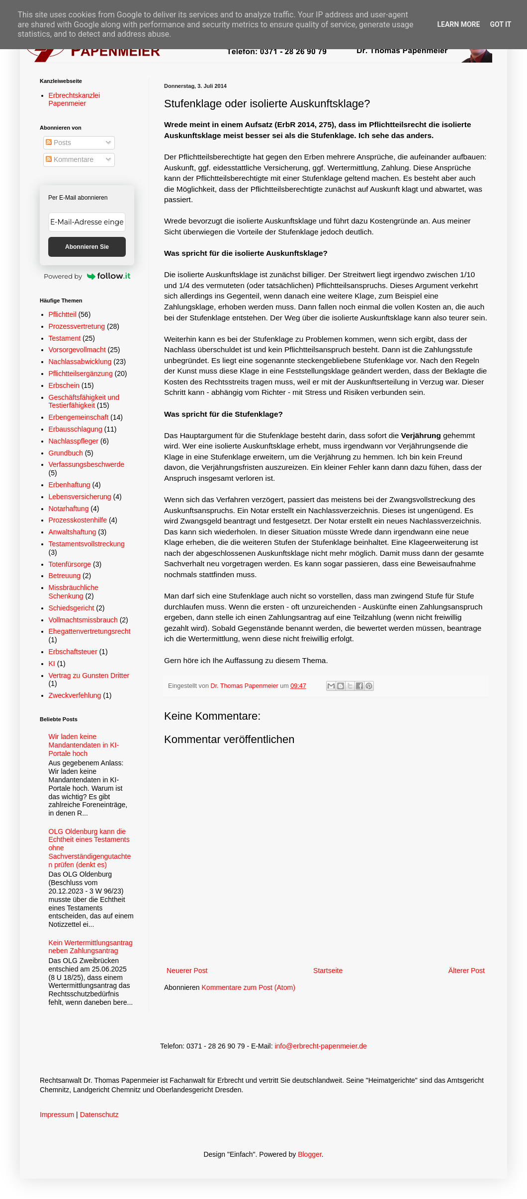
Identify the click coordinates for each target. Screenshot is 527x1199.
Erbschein (64, 385)
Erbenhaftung (69, 485)
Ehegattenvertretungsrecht (90, 631)
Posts (58, 143)
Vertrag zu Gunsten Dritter (89, 675)
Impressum (57, 1115)
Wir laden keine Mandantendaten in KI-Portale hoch (84, 745)
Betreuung (65, 576)
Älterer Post (466, 970)
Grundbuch (66, 453)
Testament (65, 338)
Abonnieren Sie (87, 246)
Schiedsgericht (71, 608)
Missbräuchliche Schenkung (73, 592)
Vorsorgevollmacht (77, 350)
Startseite (328, 970)
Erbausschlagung (75, 429)
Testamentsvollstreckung (87, 544)
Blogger (309, 1154)
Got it (500, 24)
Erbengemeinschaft (79, 417)
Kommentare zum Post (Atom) (248, 987)
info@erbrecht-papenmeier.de (320, 1046)
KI (52, 664)
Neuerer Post (187, 970)
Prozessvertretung (77, 326)
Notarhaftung (69, 509)
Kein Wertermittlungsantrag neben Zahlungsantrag (91, 947)
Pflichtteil (63, 314)
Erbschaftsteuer (73, 652)
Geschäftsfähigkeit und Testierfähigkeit (84, 401)
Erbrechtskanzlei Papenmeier (74, 99)
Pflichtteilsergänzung (81, 373)
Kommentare (69, 159)
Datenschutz (99, 1115)
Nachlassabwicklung (80, 362)
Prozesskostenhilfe (78, 520)
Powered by (87, 276)
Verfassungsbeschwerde (87, 464)
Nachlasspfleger (73, 441)
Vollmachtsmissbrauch (83, 620)
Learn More (458, 24)
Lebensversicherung (80, 497)
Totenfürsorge (70, 564)
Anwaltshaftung (72, 532)
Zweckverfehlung (75, 695)
